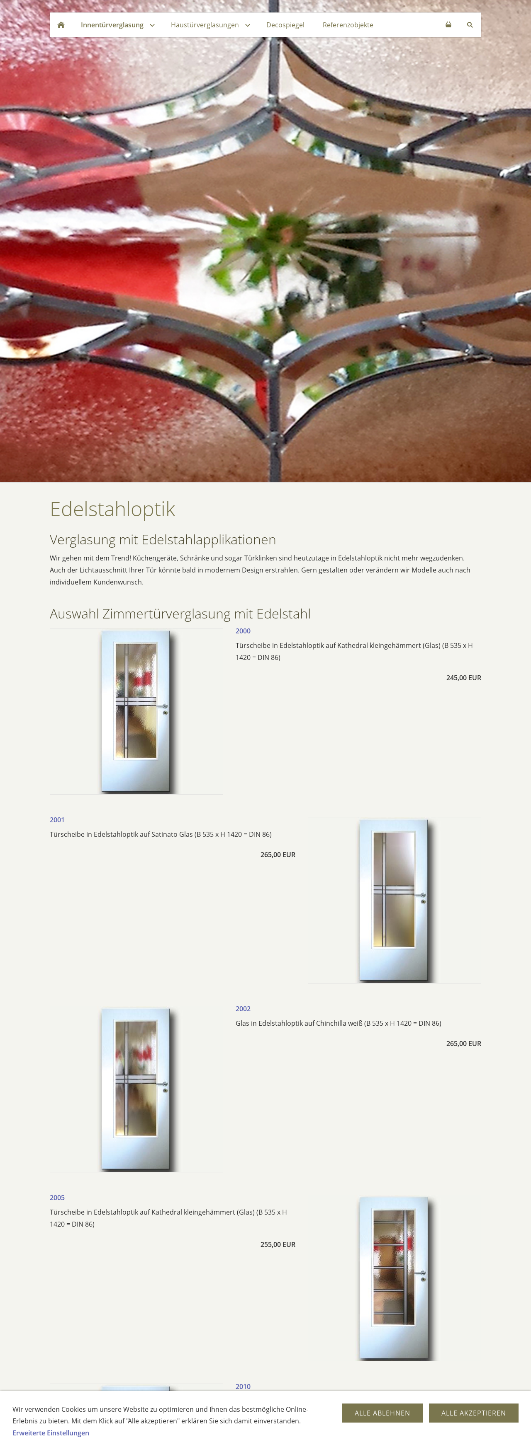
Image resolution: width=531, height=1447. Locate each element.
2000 (243, 630)
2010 (243, 1386)
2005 (57, 1197)
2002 (243, 1008)
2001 (57, 819)
